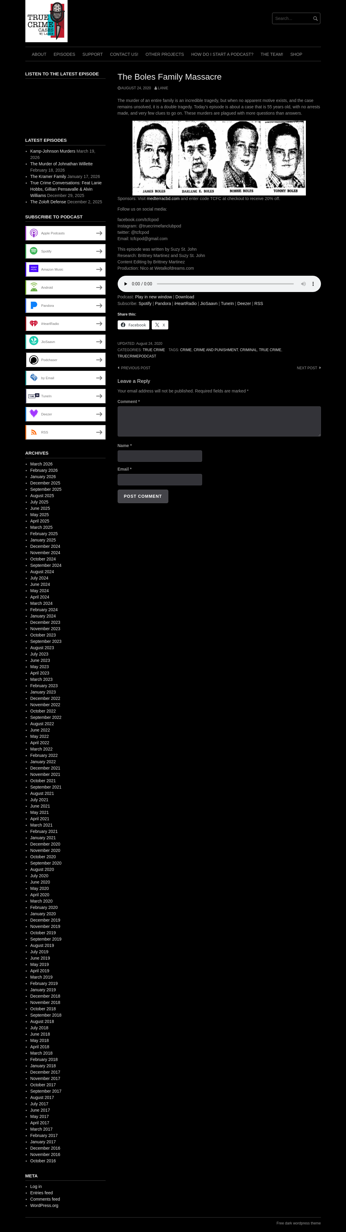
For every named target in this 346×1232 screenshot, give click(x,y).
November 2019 (45, 926)
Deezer (244, 303)
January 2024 (43, 616)
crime (186, 350)
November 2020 (45, 850)
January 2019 (43, 989)
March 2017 (41, 1129)
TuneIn (227, 303)
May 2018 (39, 1040)
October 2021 (43, 780)
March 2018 (41, 1053)
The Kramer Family (48, 176)
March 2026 (41, 464)
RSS (258, 303)
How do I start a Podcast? (222, 54)
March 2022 (41, 749)
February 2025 (44, 533)
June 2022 (40, 730)
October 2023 (43, 635)
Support (92, 54)
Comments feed (45, 1199)
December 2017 (45, 1072)
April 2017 (39, 1122)
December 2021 (45, 768)
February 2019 (44, 983)
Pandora (163, 303)
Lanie (163, 88)
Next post (307, 368)
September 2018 (46, 1015)
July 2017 (39, 1103)
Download (184, 296)
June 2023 (40, 660)
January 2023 (43, 692)
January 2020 (43, 913)
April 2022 (39, 742)
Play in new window (153, 296)
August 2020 (42, 869)
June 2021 (40, 806)
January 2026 (43, 476)
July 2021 (39, 799)
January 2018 (43, 1065)
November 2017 (45, 1078)
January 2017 (43, 1141)
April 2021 (39, 818)
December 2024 (45, 546)
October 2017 (43, 1084)
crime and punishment (216, 350)
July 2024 (39, 578)
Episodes (64, 54)
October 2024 (43, 559)
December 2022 (45, 698)
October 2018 (43, 1008)
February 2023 (44, 685)
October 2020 (43, 856)
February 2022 (44, 755)
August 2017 (42, 1097)
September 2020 (46, 863)
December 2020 (45, 844)
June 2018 (40, 1034)
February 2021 (44, 831)
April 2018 (39, 1046)
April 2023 (39, 673)
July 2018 (39, 1027)
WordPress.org (44, 1205)
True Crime (154, 350)
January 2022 (43, 761)
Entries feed (41, 1192)
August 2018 (42, 1021)
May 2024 (39, 590)
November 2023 (45, 628)
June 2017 (40, 1110)
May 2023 (39, 666)
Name (125, 445)
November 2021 (45, 774)
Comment (129, 401)
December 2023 (45, 622)
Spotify (145, 303)
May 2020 (39, 888)
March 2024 (41, 603)
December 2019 (45, 920)
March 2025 (41, 527)
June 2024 (40, 584)
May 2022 (39, 736)
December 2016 (45, 1148)
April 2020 (39, 894)
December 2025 (45, 483)
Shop (296, 54)
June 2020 (40, 882)
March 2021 (41, 825)
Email (125, 469)
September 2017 (46, 1091)
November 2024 (45, 552)
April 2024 (39, 597)
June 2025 (40, 508)
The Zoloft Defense (48, 201)
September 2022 (46, 717)
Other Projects (164, 54)
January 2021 (43, 837)
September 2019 (46, 939)
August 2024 (42, 571)
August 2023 (42, 647)
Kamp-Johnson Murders (52, 151)
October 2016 (43, 1160)
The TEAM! (272, 54)
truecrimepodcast (137, 356)
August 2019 (42, 945)
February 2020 (44, 907)
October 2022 (43, 711)
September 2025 (46, 489)
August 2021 (42, 793)
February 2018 (44, 1059)
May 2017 (39, 1116)
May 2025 (39, 514)
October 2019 (43, 932)
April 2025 (39, 521)
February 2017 (44, 1135)
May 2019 (39, 964)
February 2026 (44, 470)
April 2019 (39, 970)
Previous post (136, 368)
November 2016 (45, 1154)
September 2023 (46, 641)
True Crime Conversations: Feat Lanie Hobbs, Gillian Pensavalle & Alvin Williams (66, 189)
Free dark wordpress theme (299, 1223)
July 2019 (39, 951)
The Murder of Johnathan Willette (61, 163)
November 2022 (45, 704)
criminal (248, 350)
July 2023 (39, 654)
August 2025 (42, 495)
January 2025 (43, 540)
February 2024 (44, 609)
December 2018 (45, 996)
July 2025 (39, 502)
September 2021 (46, 787)
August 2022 (42, 723)
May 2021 (39, 812)
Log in (36, 1186)
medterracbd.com (163, 198)
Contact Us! (124, 54)
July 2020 (39, 875)
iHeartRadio (185, 303)
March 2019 (41, 977)
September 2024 (46, 565)
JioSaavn (209, 303)
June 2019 (40, 958)
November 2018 (45, 1002)
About (39, 54)
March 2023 (41, 679)
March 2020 (41, 901)
